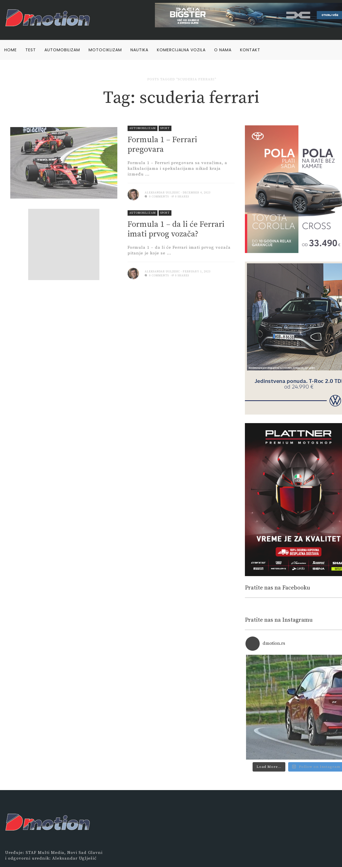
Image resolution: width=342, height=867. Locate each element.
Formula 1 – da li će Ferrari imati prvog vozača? (176, 229)
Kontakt (250, 50)
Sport (165, 128)
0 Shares (180, 196)
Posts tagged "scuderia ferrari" (181, 79)
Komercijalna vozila (181, 50)
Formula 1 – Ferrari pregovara (162, 144)
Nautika (139, 50)
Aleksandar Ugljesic (162, 192)
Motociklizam (105, 50)
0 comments (157, 196)
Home (10, 50)
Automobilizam (62, 50)
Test (30, 50)
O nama (223, 50)
